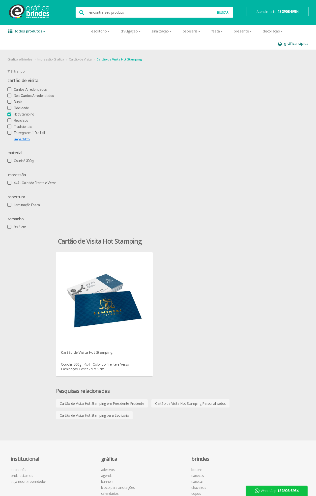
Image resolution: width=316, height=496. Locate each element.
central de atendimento (211, 279)
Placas (79, 392)
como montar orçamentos (213, 303)
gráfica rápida (291, 31)
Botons (139, 279)
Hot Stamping (22, 102)
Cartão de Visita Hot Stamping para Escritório (122, 209)
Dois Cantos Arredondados (32, 83)
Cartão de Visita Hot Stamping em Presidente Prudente (129, 197)
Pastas (79, 386)
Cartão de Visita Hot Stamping (121, 47)
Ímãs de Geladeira (87, 363)
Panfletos (81, 375)
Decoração (239, 31)
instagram (263, 286)
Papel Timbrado (85, 381)
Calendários (83, 303)
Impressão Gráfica (52, 47)
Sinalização (127, 31)
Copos (138, 303)
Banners (80, 291)
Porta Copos (143, 327)
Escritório (66, 31)
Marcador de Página (89, 369)
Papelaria (157, 31)
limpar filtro (24, 127)
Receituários (83, 404)
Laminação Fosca (25, 193)
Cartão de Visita (82, 47)
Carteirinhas (83, 333)
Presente (209, 31)
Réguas (139, 333)
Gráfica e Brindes (21, 47)
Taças (138, 351)
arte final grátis (264, 319)
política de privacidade (210, 297)
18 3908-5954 (206, 330)
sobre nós (22, 279)
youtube (262, 292)
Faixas (78, 351)
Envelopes (82, 345)
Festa (182, 31)
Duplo (16, 89)
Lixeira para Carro (146, 309)
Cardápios (81, 315)
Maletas (140, 315)
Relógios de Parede (148, 339)
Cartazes (80, 327)
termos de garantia (208, 285)
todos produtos (27, 33)
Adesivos (81, 279)
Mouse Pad (142, 321)
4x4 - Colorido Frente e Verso (33, 171)
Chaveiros (141, 297)
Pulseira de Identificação (92, 398)
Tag (76, 434)
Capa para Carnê (86, 309)
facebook (263, 279)
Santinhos (81, 422)
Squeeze (140, 345)
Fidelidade (20, 96)
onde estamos (26, 285)
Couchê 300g (22, 148)
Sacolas (80, 416)
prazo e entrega (205, 291)
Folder (78, 357)
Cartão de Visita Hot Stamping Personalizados (218, 197)
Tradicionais (21, 114)
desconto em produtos (270, 325)
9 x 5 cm (18, 215)
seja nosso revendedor (32, 291)
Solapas (80, 428)
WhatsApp (278, 491)
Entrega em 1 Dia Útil (28, 120)
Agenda (80, 285)
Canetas (140, 291)
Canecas (140, 285)
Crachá (79, 339)
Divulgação (96, 31)
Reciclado (19, 108)
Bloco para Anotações (91, 297)
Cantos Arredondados (29, 77)
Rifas (77, 410)
